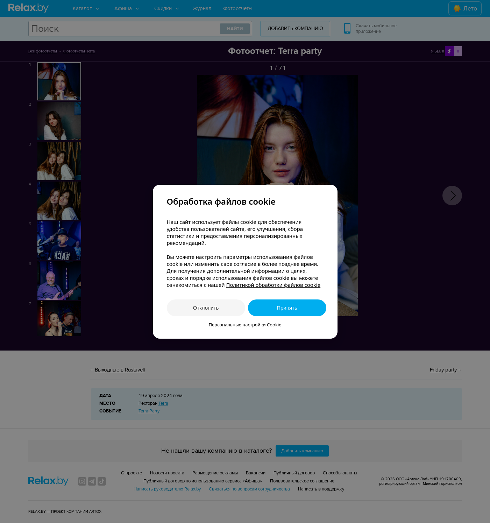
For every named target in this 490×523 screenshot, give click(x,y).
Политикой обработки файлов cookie (273, 284)
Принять (287, 308)
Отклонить (206, 308)
